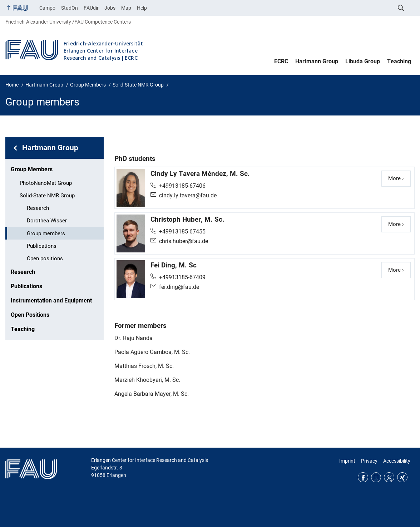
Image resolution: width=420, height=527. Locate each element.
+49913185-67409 (182, 277)
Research (38, 208)
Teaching (399, 61)
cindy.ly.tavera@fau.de (188, 195)
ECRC (281, 61)
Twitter (389, 477)
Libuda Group (362, 61)
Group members (46, 233)
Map (126, 8)
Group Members (32, 169)
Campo (47, 8)
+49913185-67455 (182, 231)
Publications (41, 246)
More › (399, 178)
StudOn (69, 8)
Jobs (109, 8)
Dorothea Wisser (47, 220)
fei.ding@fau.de (179, 287)
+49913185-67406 (182, 185)
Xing (402, 477)
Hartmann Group (316, 61)
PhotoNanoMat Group (46, 183)
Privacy (369, 461)
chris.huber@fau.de (183, 241)
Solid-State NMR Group (47, 195)
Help (142, 8)
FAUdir (91, 8)
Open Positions (30, 314)
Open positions (45, 258)
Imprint (347, 461)
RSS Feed (376, 477)
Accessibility (396, 461)
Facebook (363, 477)
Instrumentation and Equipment (51, 300)
